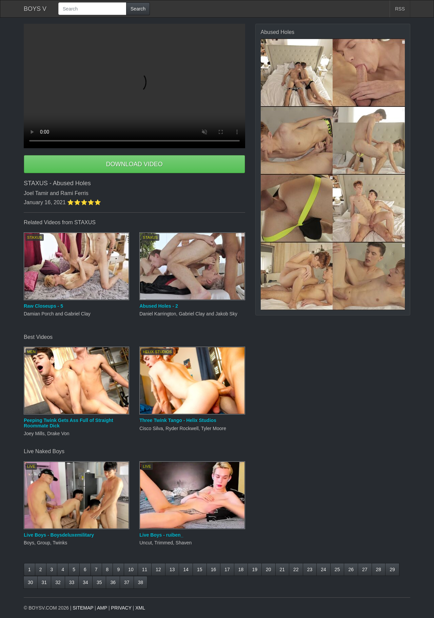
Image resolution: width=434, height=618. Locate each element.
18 (241, 569)
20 (268, 569)
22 (296, 569)
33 (72, 582)
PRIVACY (121, 608)
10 (131, 569)
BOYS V (35, 8)
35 (99, 582)
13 (172, 569)
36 (113, 582)
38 (140, 582)
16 (213, 569)
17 (227, 569)
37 (127, 582)
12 (158, 569)
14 (186, 569)
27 (365, 569)
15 (199, 569)
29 (392, 569)
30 (30, 582)
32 (58, 582)
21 (282, 569)
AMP (102, 608)
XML (140, 608)
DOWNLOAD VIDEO (134, 164)
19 (254, 569)
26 (351, 569)
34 (85, 582)
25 (337, 569)
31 (44, 582)
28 (378, 569)
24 (323, 569)
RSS (400, 9)
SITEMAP (83, 608)
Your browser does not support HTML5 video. (134, 86)
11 (144, 569)
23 (310, 569)
